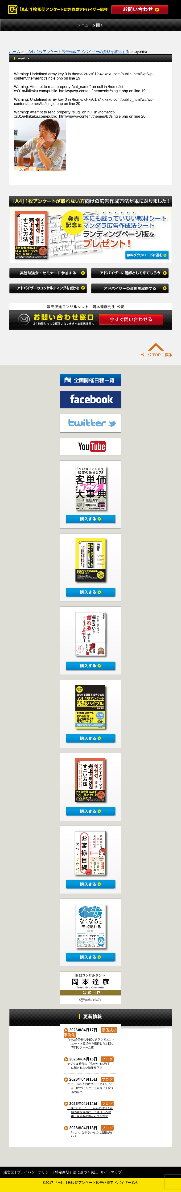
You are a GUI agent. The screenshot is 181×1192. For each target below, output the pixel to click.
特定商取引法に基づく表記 (76, 1172)
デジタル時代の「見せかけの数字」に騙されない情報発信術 (90, 1065)
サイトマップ (111, 1172)
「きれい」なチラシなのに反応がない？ (90, 1134)
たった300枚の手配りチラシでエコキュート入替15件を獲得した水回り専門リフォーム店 (91, 1043)
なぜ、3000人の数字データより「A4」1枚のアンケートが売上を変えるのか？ (91, 1088)
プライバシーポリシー (34, 1172)
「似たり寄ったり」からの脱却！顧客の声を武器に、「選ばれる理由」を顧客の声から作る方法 (90, 1112)
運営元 (9, 1172)
